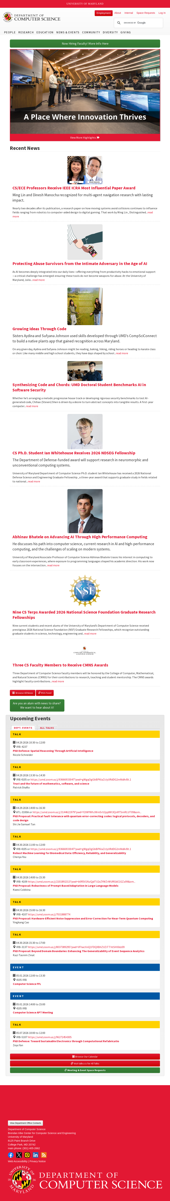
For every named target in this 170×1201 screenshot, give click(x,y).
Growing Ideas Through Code (39, 328)
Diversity (110, 32)
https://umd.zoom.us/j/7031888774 (49, 914)
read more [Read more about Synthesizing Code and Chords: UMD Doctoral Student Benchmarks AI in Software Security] (32, 406)
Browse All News (22, 692)
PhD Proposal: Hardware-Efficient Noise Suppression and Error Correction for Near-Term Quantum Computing (83, 918)
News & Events (68, 32)
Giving (126, 32)
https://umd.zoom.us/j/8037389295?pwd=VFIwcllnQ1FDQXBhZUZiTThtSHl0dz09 (76, 947)
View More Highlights (85, 137)
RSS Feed (44, 692)
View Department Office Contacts (25, 1123)
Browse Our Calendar (85, 1056)
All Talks (47, 727)
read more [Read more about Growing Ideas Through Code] (122, 353)
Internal (128, 12)
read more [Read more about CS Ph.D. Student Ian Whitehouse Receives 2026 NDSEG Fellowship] (34, 481)
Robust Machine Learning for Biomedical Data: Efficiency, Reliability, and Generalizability (69, 853)
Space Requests (145, 12)
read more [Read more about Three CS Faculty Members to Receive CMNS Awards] (58, 681)
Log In (162, 12)
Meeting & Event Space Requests (85, 1070)
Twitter (19, 1155)
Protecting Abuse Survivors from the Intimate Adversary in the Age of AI (79, 263)
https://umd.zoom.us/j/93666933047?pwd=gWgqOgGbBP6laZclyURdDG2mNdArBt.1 (80, 779)
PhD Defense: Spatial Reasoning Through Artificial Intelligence (53, 750)
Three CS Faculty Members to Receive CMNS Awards (60, 665)
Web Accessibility (17, 1161)
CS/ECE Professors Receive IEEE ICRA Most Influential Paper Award (74, 188)
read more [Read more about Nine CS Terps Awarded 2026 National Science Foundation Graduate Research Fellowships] (90, 633)
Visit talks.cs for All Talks (85, 1063)
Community (91, 32)
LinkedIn (35, 1155)
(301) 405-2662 (31, 1148)
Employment (104, 13)
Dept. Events (24, 727)
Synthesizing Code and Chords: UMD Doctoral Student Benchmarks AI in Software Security (79, 387)
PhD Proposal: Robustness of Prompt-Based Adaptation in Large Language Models (65, 885)
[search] (138, 23)
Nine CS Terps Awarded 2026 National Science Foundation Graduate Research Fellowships (84, 614)
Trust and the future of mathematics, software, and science (51, 783)
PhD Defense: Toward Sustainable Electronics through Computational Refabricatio (66, 1041)
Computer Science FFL (27, 984)
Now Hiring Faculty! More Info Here (85, 43)
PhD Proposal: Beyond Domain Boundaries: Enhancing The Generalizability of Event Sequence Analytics (78, 951)
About (117, 12)
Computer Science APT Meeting (33, 1012)
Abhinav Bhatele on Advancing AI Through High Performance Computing (79, 536)
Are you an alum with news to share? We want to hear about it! (37, 705)
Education (44, 32)
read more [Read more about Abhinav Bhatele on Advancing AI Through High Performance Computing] (53, 565)
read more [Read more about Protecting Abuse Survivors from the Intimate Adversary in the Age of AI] (38, 280)
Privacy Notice (38, 1161)
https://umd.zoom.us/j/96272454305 (50, 1037)
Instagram (27, 1155)
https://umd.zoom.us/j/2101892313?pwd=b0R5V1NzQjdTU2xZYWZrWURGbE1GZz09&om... (81, 881)
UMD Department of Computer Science (32, 17)
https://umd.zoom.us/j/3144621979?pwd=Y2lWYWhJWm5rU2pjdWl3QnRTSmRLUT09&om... (87, 812)
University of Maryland (85, 3)
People (10, 32)
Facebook (11, 1155)
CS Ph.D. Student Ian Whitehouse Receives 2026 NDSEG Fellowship (73, 453)
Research (26, 32)
